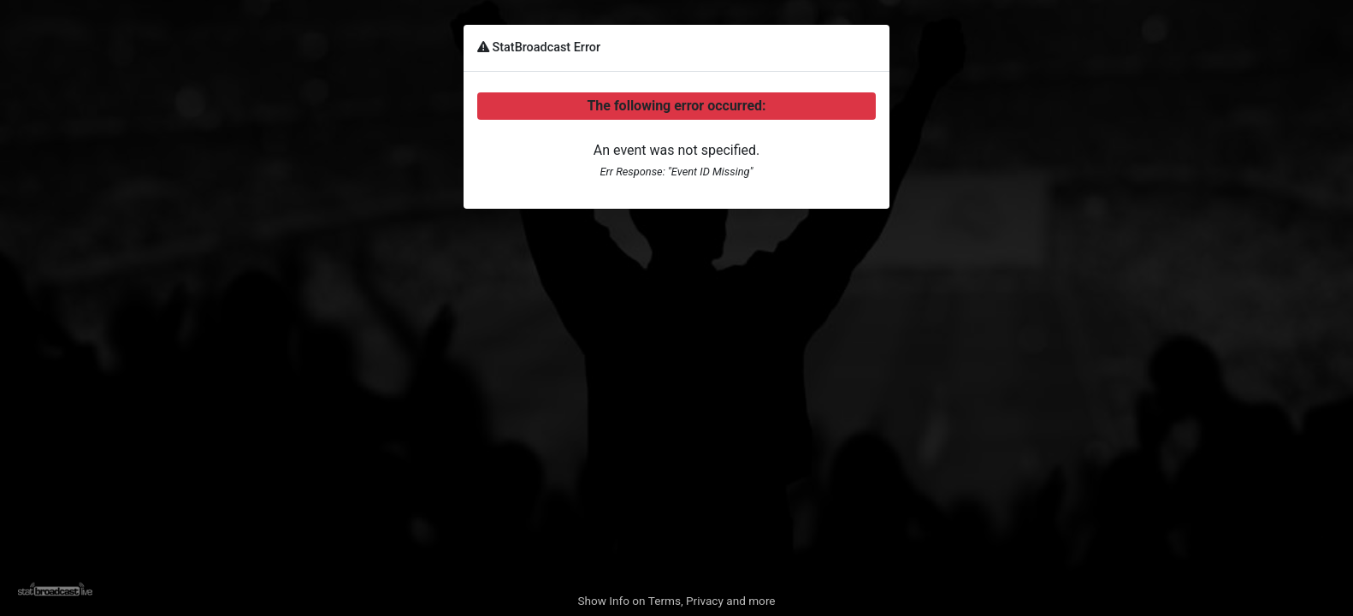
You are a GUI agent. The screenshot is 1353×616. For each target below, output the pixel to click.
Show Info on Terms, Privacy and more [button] (676, 600)
